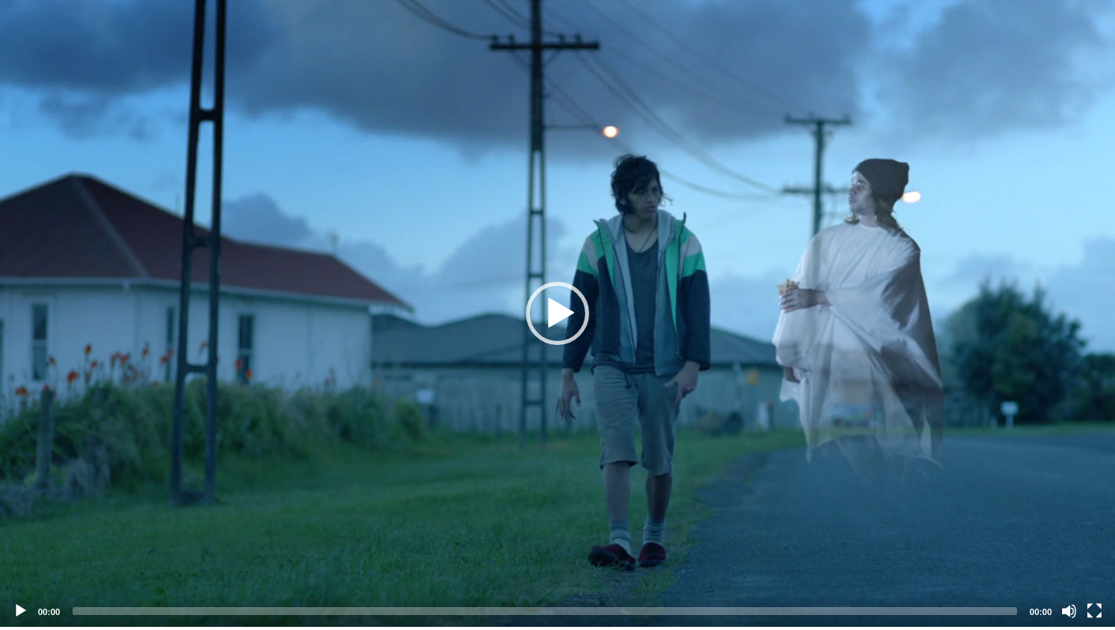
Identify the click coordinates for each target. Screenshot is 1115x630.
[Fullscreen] (1094, 611)
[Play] (20, 611)
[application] (557, 313)
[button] (557, 313)
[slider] (545, 611)
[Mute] (1069, 611)
